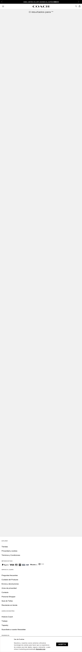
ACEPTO (62, 644)
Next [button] (78, 2)
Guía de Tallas (7, 601)
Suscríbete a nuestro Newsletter (14, 629)
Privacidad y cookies (9, 551)
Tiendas (5, 547)
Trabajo (4, 621)
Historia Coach (7, 617)
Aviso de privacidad (9, 588)
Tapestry (5, 625)
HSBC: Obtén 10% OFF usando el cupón (41, 2)
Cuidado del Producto (10, 580)
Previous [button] (3, 2)
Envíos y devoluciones (10, 584)
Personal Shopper (8, 597)
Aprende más (40, 649)
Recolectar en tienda (9, 605)
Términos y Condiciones (11, 555)
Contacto (5, 592)
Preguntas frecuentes (10, 575)
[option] (41, 2)
